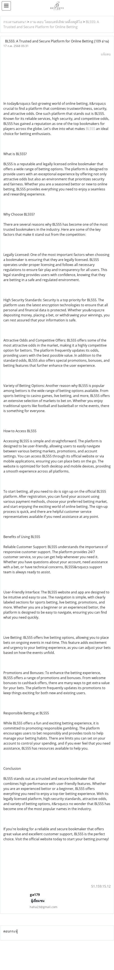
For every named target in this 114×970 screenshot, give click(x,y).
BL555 (90, 128)
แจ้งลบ (106, 54)
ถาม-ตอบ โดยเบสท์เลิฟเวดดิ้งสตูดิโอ (56, 22)
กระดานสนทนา (14, 22)
